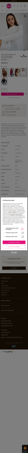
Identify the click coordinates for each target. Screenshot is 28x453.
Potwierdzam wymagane (14, 246)
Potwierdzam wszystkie (14, 242)
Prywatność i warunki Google (16, 214)
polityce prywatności (12, 211)
